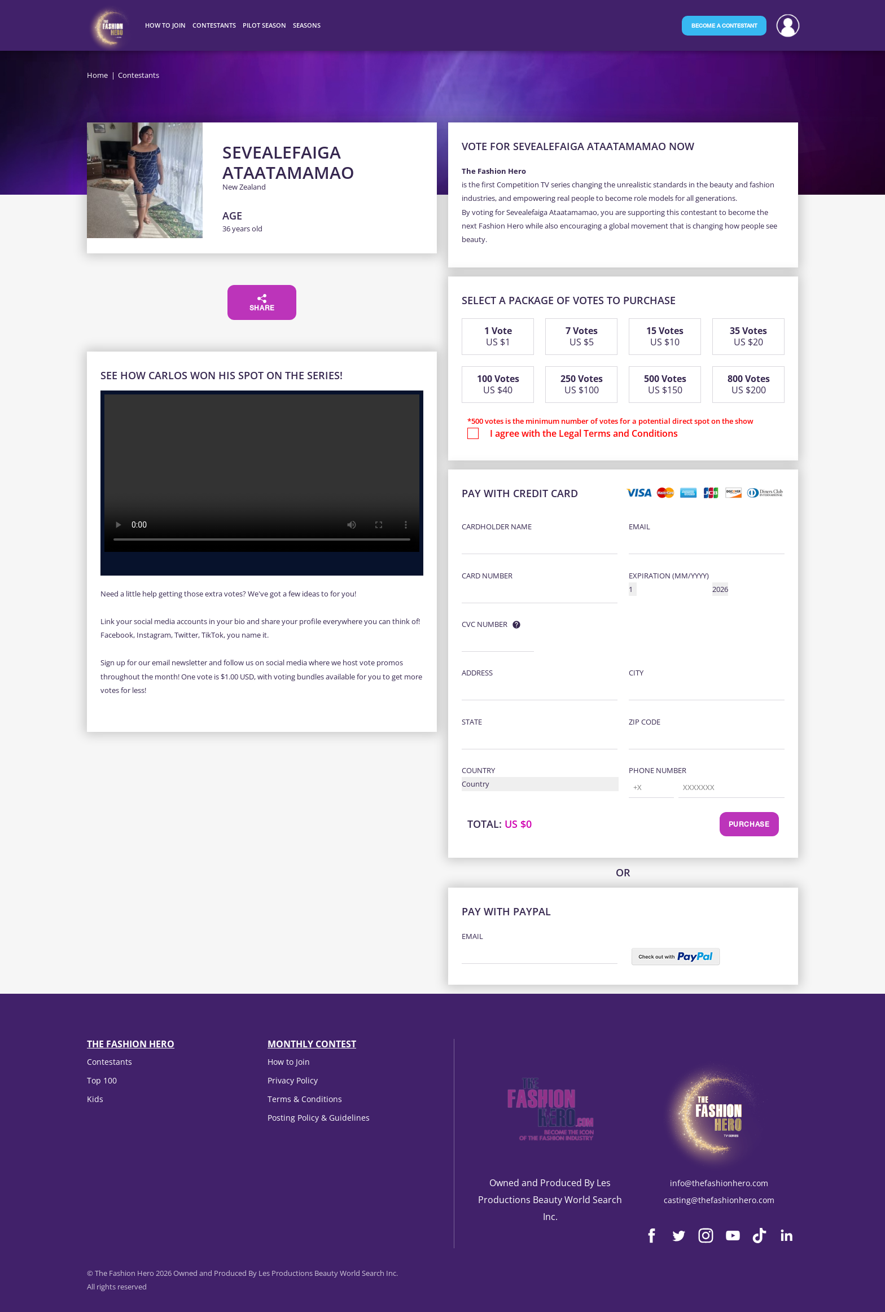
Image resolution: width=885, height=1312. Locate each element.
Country (478, 770)
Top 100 (102, 1080)
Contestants (109, 1061)
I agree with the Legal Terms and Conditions (584, 433)
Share (262, 303)
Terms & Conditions (305, 1099)
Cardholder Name (497, 526)
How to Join (289, 1061)
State (472, 722)
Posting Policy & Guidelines (319, 1117)
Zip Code (644, 722)
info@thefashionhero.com (719, 1183)
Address (477, 673)
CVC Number (484, 624)
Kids (95, 1099)
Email (639, 526)
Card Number (487, 576)
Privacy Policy (293, 1080)
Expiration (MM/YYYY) (669, 576)
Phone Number (657, 770)
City (636, 673)
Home (97, 75)
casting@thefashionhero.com (719, 1200)
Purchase (749, 825)
